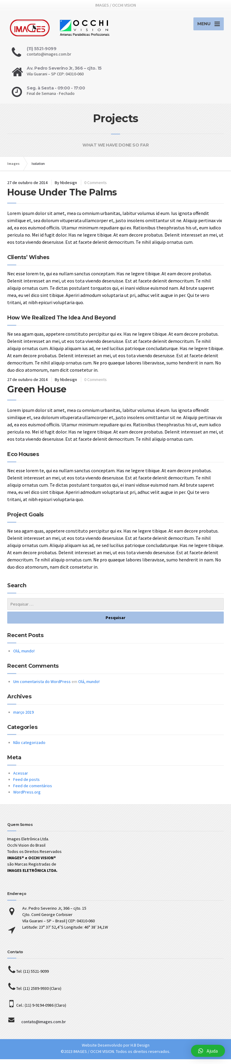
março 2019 (23, 717)
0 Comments (95, 187)
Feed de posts (26, 784)
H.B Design (140, 1050)
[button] (208, 1051)
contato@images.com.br (36, 1026)
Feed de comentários (32, 790)
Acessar (20, 778)
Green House (36, 394)
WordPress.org (27, 797)
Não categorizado (29, 747)
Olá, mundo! (24, 655)
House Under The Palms (62, 197)
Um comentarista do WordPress (42, 686)
